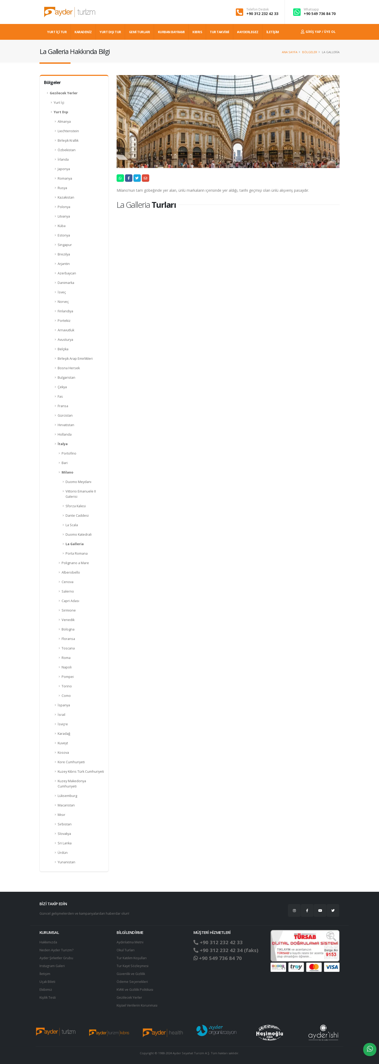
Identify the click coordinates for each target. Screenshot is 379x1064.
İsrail (61, 714)
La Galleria (75, 544)
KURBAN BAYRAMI (171, 32)
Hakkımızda (48, 942)
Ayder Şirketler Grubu (56, 958)
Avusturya (65, 339)
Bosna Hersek (69, 368)
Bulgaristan (66, 377)
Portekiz (64, 320)
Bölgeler (309, 52)
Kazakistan (66, 197)
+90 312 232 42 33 (262, 13)
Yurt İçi (59, 102)
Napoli (67, 667)
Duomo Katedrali (79, 534)
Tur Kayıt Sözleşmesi (133, 966)
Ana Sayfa (289, 52)
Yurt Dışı (61, 112)
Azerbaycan (67, 273)
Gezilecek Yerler (64, 93)
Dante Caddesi (77, 515)
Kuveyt (63, 743)
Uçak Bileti (47, 981)
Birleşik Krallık (68, 140)
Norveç (63, 301)
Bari (65, 463)
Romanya (65, 178)
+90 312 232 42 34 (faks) (225, 950)
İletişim (45, 974)
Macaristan (66, 805)
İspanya (64, 705)
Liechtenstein (68, 131)
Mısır (61, 814)
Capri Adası (70, 601)
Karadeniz (83, 32)
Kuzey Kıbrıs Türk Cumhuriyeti (81, 771)
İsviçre (63, 724)
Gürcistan (65, 415)
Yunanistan (66, 862)
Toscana (68, 648)
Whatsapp (311, 9)
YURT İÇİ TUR (57, 32)
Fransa (63, 406)
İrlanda (63, 159)
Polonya (64, 207)
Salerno (68, 591)
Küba (62, 226)
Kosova (63, 752)
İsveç (62, 292)
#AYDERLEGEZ (247, 32)
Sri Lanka (65, 843)
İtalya (63, 444)
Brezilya (64, 254)
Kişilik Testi (47, 997)
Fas (60, 396)
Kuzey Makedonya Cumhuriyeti (72, 784)
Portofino (69, 453)
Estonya (64, 235)
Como (66, 695)
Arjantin (64, 264)
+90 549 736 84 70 (320, 13)
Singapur (65, 245)
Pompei (68, 676)
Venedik (68, 620)
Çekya (62, 387)
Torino (67, 686)
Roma (66, 658)
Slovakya (64, 833)
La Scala (72, 525)
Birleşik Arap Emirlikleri (75, 358)
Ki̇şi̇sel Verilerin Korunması (137, 1005)
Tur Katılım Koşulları (132, 958)
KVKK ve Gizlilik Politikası (135, 989)
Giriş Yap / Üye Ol (318, 31)
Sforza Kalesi (76, 506)
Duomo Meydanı (78, 482)
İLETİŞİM (272, 32)
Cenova (67, 582)
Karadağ (64, 733)
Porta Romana (77, 553)
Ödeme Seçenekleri (132, 981)
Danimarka (66, 282)
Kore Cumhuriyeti (71, 762)
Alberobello (71, 572)
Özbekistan (67, 150)
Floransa (68, 639)
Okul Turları (125, 950)
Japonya (64, 169)
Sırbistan (65, 824)
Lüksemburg (67, 796)
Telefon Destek (257, 9)
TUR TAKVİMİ (219, 32)
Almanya (64, 121)
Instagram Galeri (52, 966)
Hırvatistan (66, 425)
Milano (67, 472)
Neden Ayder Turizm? (56, 950)
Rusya (62, 188)
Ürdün (63, 852)
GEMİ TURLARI (139, 32)
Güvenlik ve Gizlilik (131, 974)
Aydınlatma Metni (130, 942)
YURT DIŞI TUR (110, 32)
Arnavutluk (66, 330)
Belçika (63, 349)
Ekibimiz (45, 989)
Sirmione (69, 610)
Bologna (68, 629)
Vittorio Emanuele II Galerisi (81, 494)
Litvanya (64, 216)
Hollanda (65, 434)
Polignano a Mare (75, 563)
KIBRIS (197, 32)
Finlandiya (65, 311)
